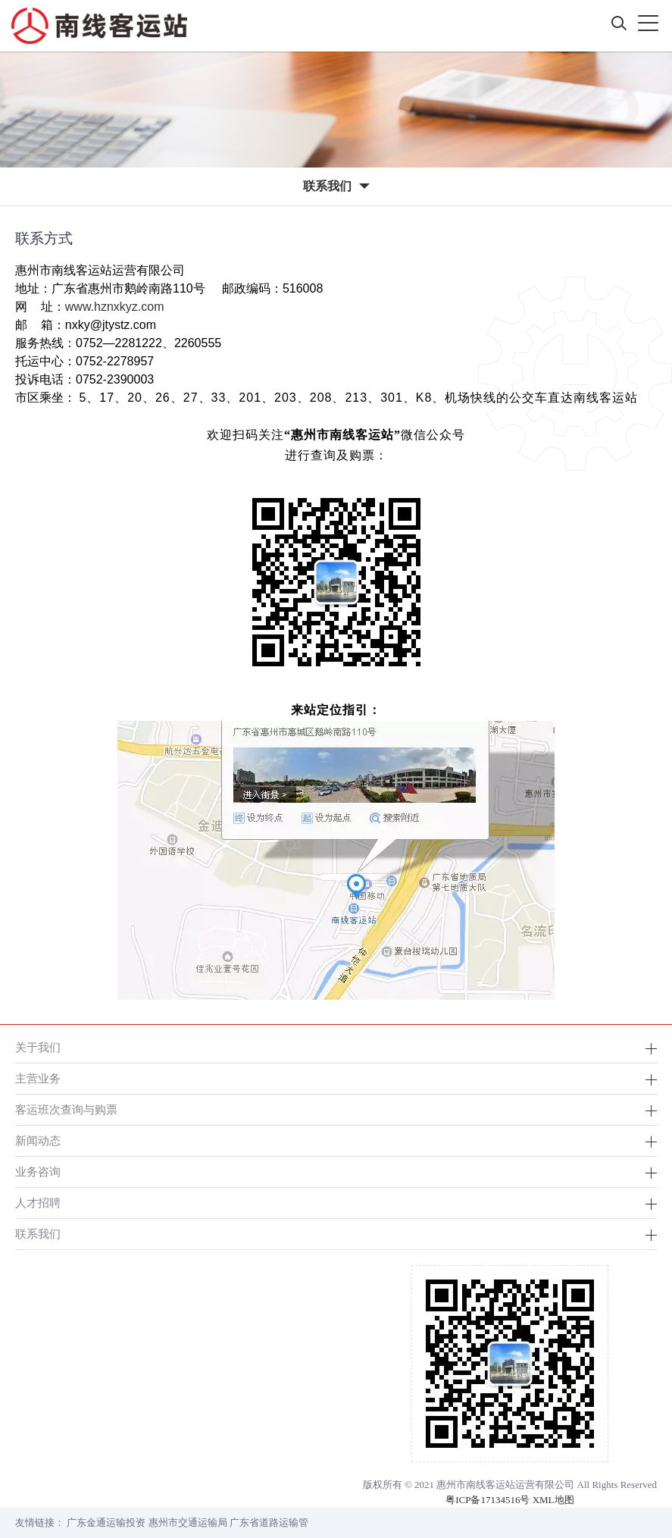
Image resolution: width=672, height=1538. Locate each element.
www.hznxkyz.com (114, 306)
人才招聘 (38, 1202)
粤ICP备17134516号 (487, 1499)
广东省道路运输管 (269, 1522)
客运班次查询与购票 (66, 1109)
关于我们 (38, 1047)
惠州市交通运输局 (187, 1522)
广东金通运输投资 (106, 1522)
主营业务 (38, 1078)
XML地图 (553, 1499)
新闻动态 (38, 1140)
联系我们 (38, 1233)
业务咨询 (38, 1171)
